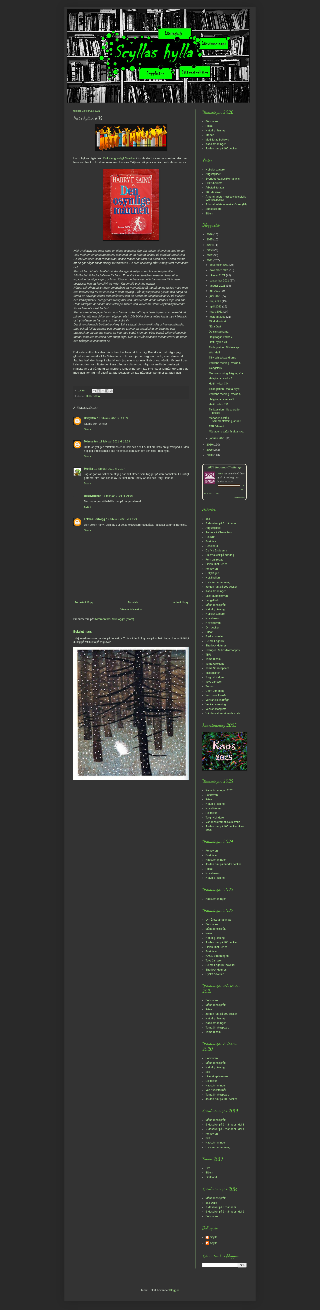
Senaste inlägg (83, 602)
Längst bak (212, 600)
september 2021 (220, 280)
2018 (209, 455)
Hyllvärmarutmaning (218, 582)
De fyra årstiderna (216, 550)
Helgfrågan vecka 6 (220, 378)
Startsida (133, 602)
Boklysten (90, 418)
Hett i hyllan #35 (218, 342)
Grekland (211, 1177)
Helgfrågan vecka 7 (220, 337)
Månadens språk (216, 604)
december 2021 (219, 264)
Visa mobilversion (131, 609)
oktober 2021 (218, 275)
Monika (88, 468)
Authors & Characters (219, 532)
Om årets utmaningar (219, 919)
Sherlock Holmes (216, 645)
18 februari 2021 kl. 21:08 (117, 495)
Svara (87, 429)
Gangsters (215, 368)
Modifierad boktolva (217, 139)
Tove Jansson (214, 681)
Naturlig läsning (215, 130)
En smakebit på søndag (220, 555)
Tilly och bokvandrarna (222, 357)
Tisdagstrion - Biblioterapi (224, 347)
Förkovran (212, 121)
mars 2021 (216, 311)
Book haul (212, 546)
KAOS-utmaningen (217, 955)
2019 (209, 449)
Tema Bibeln (213, 659)
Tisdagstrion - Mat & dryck (224, 388)
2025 (209, 239)
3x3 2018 (211, 1202)
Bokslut (210, 537)
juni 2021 (216, 296)
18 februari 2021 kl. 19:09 (112, 418)
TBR (208, 654)
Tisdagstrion (213, 672)
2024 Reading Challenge (224, 467)
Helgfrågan (212, 573)
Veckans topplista (216, 709)
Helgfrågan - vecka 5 (221, 399)
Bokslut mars (82, 631)
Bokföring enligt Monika (119, 158)
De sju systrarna (218, 331)
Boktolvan (212, 813)
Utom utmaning (215, 690)
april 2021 (216, 306)
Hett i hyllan (93, 396)
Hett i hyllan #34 (218, 383)
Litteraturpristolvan (217, 595)
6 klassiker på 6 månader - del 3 (225, 1124)
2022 (209, 255)
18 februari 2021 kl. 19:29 (114, 441)
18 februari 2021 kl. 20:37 (109, 468)
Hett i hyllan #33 (218, 404)
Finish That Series (216, 564)
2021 (209, 260)
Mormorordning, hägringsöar (226, 373)
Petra (220, 473)
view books (239, 497)
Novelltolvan (213, 622)
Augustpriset (213, 174)
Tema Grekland (215, 663)
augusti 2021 (218, 285)
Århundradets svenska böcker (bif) (226, 204)
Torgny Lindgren (215, 677)
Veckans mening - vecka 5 (225, 394)
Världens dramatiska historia (223, 713)
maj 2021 (216, 301)
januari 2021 (218, 438)
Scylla (213, 1237)
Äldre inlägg (180, 602)
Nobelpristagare (215, 169)
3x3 (208, 518)
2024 (209, 244)
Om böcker (212, 627)
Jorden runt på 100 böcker (221, 148)
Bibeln (209, 213)
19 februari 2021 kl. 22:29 (121, 519)
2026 (209, 234)
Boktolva (211, 541)
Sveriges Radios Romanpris (223, 178)
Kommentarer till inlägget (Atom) (114, 619)
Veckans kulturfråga (217, 700)
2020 (209, 444)
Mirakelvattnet (217, 321)
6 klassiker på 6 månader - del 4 (225, 1129)
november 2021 (219, 270)
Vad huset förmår (216, 695)
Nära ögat (215, 326)
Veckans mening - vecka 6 (225, 363)
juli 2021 (215, 290)
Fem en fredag (214, 559)
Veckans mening (216, 704)
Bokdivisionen (92, 495)
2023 (209, 250)
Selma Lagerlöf (215, 641)
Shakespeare (214, 208)
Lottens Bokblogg (94, 519)
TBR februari (216, 426)
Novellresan (213, 618)
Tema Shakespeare (217, 668)
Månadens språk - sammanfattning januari (225, 419)
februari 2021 (218, 316)
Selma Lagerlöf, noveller (220, 965)
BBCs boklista (214, 183)
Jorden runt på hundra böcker (223, 864)
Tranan (210, 135)
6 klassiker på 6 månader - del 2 (225, 1211)
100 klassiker (214, 192)
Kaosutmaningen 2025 (219, 790)
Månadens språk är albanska (226, 431)
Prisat (209, 125)
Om (208, 1168)
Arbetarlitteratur (215, 187)
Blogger (174, 1290)
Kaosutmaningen (216, 144)
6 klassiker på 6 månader (221, 523)
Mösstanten (91, 441)
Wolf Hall (214, 352)
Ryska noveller (215, 636)
